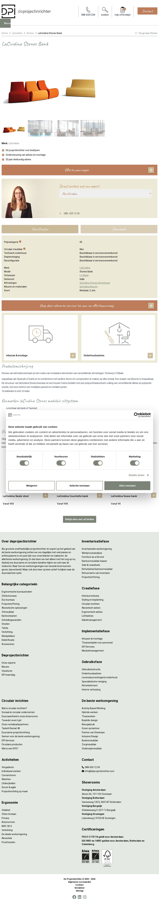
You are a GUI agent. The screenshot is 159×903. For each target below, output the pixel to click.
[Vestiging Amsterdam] (119, 790)
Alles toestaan (127, 485)
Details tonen (136, 475)
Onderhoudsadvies (91, 673)
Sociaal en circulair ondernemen (18, 712)
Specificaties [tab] (40, 229)
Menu (8, 25)
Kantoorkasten (9, 616)
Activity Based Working (93, 708)
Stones (30, 33)
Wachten (6, 779)
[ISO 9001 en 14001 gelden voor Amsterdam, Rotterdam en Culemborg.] (119, 842)
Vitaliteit (6, 810)
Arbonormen (8, 822)
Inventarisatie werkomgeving (97, 549)
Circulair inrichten (91, 604)
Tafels (5, 628)
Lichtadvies (87, 616)
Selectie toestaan (80, 485)
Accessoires (8, 644)
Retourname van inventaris (96, 573)
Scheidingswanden (11, 620)
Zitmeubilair (8, 612)
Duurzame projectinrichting (16, 732)
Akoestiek (7, 838)
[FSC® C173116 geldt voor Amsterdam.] (119, 837)
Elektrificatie (8, 640)
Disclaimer (80, 888)
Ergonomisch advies (92, 612)
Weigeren (31, 485)
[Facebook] (74, 897)
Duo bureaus (8, 599)
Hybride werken (90, 712)
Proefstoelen (8, 842)
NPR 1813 (7, 826)
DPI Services (88, 646)
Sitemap (79, 891)
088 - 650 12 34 (72, 213)
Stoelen (6, 624)
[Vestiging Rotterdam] (119, 798)
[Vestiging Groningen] (119, 814)
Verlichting (7, 632)
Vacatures (7, 671)
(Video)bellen (8, 783)
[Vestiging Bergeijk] (119, 806)
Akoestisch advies (91, 607)
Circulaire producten (12, 744)
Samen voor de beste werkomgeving (21, 736)
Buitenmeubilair (90, 740)
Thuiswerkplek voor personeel (97, 642)
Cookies (79, 885)
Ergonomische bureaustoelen (17, 591)
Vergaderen (8, 767)
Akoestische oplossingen (14, 607)
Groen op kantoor (91, 728)
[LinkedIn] (79, 897)
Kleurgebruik (88, 724)
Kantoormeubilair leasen (94, 561)
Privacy (5, 818)
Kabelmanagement (92, 620)
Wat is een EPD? (10, 748)
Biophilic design (90, 720)
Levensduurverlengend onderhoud (99, 677)
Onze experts (9, 662)
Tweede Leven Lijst (11, 720)
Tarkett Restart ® (11, 728)
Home (5, 33)
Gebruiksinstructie (91, 669)
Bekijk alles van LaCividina (79, 519)
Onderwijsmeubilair (92, 748)
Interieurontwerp (90, 596)
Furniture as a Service (93, 557)
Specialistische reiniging (94, 681)
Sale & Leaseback (91, 565)
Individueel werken (11, 771)
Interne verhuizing (91, 689)
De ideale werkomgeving (14, 834)
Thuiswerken (88, 716)
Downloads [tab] (119, 229)
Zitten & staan (9, 814)
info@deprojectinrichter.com (98, 771)
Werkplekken (8, 636)
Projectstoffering (10, 604)
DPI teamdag (8, 674)
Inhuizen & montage (92, 638)
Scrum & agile (9, 787)
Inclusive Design (90, 736)
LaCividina (17, 33)
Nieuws (5, 666)
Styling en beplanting (92, 599)
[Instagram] (84, 897)
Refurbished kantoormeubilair (97, 569)
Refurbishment (89, 685)
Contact (147, 11)
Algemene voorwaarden (79, 882)
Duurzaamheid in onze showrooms (20, 716)
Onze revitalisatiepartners (15, 724)
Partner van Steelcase (93, 732)
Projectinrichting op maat (15, 791)
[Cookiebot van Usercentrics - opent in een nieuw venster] (136, 414)
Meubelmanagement (93, 650)
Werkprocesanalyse (92, 553)
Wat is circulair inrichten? (14, 708)
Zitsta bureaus (9, 596)
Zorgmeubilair (89, 744)
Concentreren (9, 775)
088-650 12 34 (91, 767)
